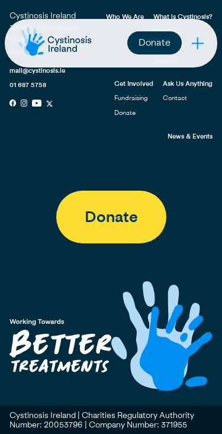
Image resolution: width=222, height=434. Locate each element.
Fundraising (131, 97)
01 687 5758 (27, 84)
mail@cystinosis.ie (37, 70)
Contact (175, 97)
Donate (154, 42)
